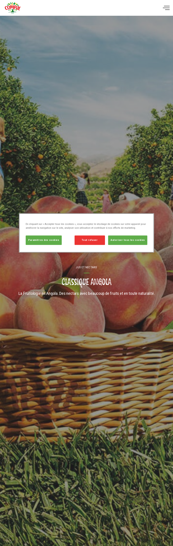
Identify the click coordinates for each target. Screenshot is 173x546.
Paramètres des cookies (43, 240)
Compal (12, 8)
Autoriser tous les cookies (128, 240)
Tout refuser (90, 240)
